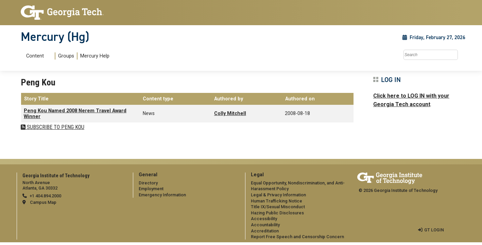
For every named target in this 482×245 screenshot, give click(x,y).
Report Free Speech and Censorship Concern (297, 236)
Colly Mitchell (230, 113)
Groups (66, 56)
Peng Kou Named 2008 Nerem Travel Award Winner (75, 113)
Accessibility (264, 218)
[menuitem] (66, 56)
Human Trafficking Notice (276, 200)
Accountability (265, 224)
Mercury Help (94, 56)
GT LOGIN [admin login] (434, 229)
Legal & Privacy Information (278, 194)
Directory (148, 182)
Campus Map (43, 202)
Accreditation (265, 230)
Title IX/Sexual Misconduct (278, 206)
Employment (151, 188)
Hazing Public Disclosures (277, 212)
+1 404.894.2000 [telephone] (45, 195)
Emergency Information (162, 194)
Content (35, 56)
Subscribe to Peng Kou (54, 127)
